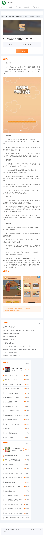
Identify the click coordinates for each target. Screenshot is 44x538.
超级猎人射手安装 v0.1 (11, 379)
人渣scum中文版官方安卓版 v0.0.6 (14, 486)
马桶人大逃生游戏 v (17, 368)
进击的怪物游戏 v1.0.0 (11, 402)
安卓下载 (22, 51)
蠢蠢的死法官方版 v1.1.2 (11, 428)
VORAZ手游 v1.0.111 (10, 482)
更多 (39, 323)
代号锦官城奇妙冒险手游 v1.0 (13, 509)
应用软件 (26, 7)
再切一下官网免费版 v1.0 (11, 455)
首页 (2, 7)
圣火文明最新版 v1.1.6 (11, 464)
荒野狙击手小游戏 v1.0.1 (11, 375)
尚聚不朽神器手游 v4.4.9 (11, 469)
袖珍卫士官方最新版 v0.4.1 (12, 424)
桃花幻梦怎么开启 (8, 340)
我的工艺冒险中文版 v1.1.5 (12, 491)
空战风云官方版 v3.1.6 (11, 437)
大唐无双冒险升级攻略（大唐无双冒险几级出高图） (18, 346)
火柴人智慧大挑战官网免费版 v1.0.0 (14, 477)
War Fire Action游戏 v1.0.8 (12, 388)
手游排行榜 (36, 7)
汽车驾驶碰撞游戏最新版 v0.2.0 (13, 500)
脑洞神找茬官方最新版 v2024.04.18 (14, 415)
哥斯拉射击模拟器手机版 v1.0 (13, 384)
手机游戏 (11, 16)
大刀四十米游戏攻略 (9, 327)
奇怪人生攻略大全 (8, 343)
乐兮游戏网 (4, 16)
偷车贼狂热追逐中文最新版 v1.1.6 (14, 473)
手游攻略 (9, 7)
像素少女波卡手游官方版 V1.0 (13, 495)
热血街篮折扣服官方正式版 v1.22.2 (14, 517)
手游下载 (18, 7)
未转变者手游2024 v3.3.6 (11, 393)
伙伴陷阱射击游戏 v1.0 (11, 406)
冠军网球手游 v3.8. (17, 448)
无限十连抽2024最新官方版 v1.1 (13, 460)
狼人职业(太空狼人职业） (10, 336)
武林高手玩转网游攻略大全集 (11, 356)
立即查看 (26, 369)
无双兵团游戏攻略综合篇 (10, 352)
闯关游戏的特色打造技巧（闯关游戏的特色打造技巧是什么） (20, 349)
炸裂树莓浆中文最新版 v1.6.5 (12, 433)
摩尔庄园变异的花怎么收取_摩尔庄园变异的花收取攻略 (19, 330)
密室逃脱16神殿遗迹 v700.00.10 (13, 504)
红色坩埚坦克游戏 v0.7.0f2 (12, 411)
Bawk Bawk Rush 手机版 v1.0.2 (13, 397)
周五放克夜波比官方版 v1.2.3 (12, 419)
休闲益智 (18, 16)
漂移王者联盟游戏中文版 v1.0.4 (13, 513)
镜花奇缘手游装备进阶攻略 (11, 333)
